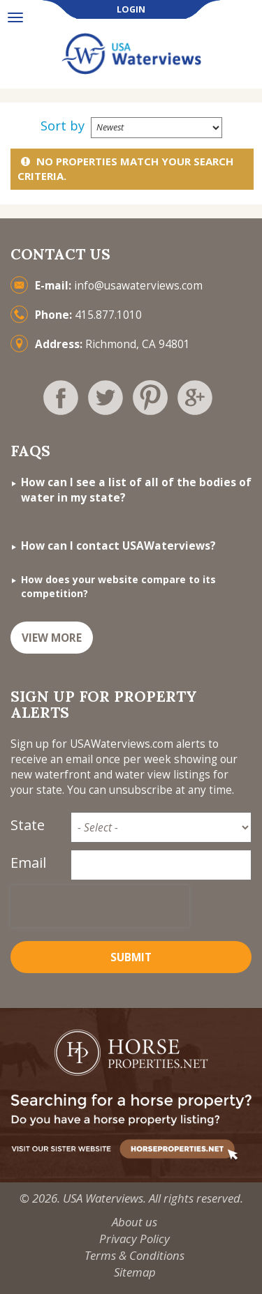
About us (134, 1222)
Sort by (63, 125)
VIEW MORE (52, 638)
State (27, 824)
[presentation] (99, 906)
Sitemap (135, 1272)
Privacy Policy (134, 1239)
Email (28, 862)
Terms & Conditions (134, 1255)
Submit (131, 957)
